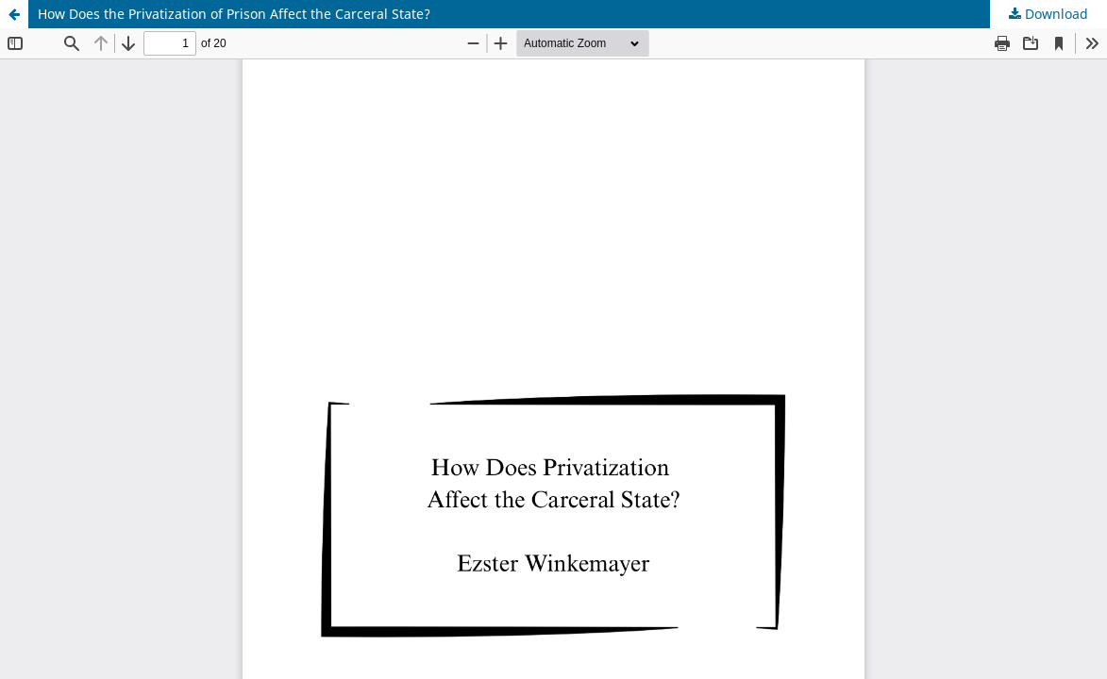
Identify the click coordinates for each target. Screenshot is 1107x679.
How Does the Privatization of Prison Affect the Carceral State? (234, 14)
